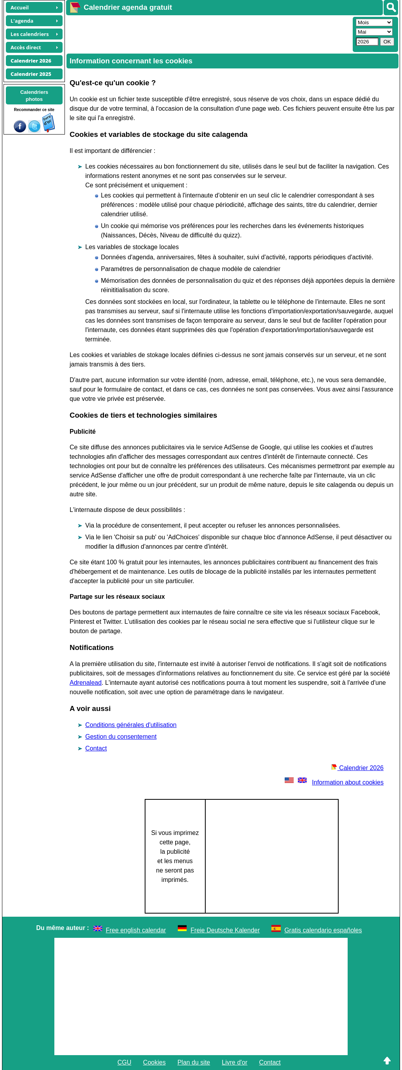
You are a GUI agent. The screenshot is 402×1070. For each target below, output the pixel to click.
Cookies (154, 1062)
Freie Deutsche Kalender (225, 930)
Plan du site (194, 1062)
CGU (124, 1062)
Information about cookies (333, 782)
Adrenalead (86, 682)
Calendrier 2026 (357, 768)
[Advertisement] (208, 33)
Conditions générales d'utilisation (130, 725)
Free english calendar (136, 930)
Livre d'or (234, 1062)
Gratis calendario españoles (323, 930)
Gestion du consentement (120, 736)
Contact (96, 748)
